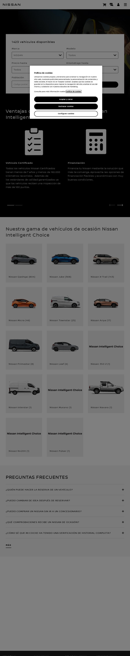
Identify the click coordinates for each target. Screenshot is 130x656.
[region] (66, 92)
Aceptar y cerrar (66, 99)
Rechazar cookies (65, 106)
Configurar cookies (66, 114)
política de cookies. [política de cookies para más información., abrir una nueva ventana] (73, 91)
